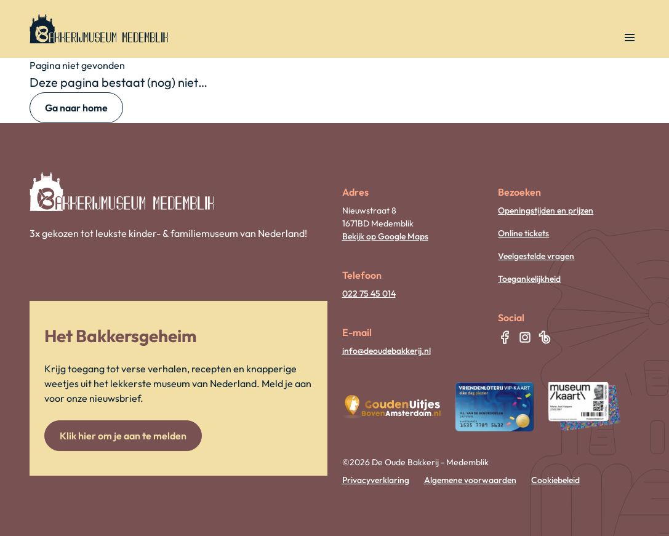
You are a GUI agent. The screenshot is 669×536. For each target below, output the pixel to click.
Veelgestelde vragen (536, 256)
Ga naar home (76, 108)
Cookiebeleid (555, 480)
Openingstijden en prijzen (545, 210)
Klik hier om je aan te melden (123, 436)
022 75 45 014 (369, 293)
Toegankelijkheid (529, 278)
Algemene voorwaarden (470, 480)
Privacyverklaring (375, 480)
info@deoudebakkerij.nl (386, 350)
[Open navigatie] (629, 37)
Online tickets (523, 233)
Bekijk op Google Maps (385, 236)
